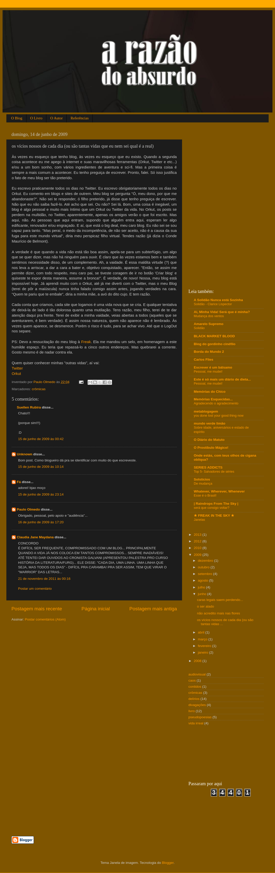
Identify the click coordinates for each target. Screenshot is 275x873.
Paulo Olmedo (28, 509)
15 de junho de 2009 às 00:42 (41, 439)
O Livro (36, 118)
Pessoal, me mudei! (208, 371)
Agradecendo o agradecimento (216, 403)
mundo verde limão (209, 423)
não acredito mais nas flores (218, 613)
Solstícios (202, 479)
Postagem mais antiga (153, 608)
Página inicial (95, 608)
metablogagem (206, 411)
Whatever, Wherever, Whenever (219, 491)
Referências (80, 118)
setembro (205, 574)
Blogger (168, 863)
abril (201, 632)
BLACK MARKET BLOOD (214, 336)
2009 (198, 555)
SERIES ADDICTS (208, 467)
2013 (198, 535)
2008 (198, 661)
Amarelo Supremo (208, 324)
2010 (198, 548)
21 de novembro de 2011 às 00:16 (44, 579)
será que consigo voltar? (211, 508)
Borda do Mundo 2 (209, 352)
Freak (86, 342)
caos (192, 680)
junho (202, 594)
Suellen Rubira (29, 407)
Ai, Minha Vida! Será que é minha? (222, 312)
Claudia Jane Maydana (35, 537)
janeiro (203, 652)
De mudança (203, 483)
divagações (197, 705)
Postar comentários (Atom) (45, 619)
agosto (203, 580)
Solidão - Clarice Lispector (213, 304)
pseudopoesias (200, 717)
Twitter (17, 368)
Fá (19, 482)
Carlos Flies (203, 359)
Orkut (16, 374)
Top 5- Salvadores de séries (214, 471)
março (203, 639)
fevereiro (205, 646)
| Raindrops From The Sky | (216, 503)
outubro (204, 567)
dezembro (206, 560)
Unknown (24, 454)
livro (191, 711)
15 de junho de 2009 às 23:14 (41, 494)
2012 (198, 541)
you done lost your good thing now (218, 415)
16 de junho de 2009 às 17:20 (41, 522)
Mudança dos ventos (209, 316)
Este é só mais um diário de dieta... (222, 379)
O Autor (56, 118)
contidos (194, 686)
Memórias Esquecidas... (213, 399)
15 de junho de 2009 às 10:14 (41, 467)
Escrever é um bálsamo (213, 367)
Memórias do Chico (210, 391)
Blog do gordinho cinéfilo (214, 344)
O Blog (16, 118)
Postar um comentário (35, 588)
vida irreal (195, 723)
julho (202, 587)
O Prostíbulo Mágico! (211, 447)
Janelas (199, 520)
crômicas (39, 389)
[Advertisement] (71, 819)
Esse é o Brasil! (205, 495)
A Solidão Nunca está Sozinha (218, 300)
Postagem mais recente (36, 608)
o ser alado (205, 606)
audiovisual (197, 674)
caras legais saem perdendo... (220, 600)
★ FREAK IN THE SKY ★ (214, 515)
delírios (194, 699)
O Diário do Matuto (209, 440)
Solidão (199, 328)
